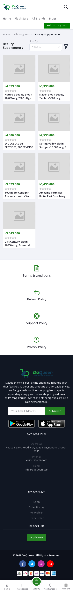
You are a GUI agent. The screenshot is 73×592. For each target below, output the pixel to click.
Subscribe (55, 411)
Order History (37, 507)
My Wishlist (36, 512)
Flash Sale (21, 18)
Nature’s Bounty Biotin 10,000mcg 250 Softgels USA (19, 96)
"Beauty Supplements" (48, 34)
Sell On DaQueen (57, 25)
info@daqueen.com (36, 469)
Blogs (52, 18)
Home (7, 18)
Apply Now (36, 537)
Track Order (37, 518)
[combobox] (45, 47)
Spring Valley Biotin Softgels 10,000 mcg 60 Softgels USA (53, 145)
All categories (22, 34)
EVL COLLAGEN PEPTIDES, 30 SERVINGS (19, 145)
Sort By (33, 41)
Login (36, 502)
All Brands (38, 18)
